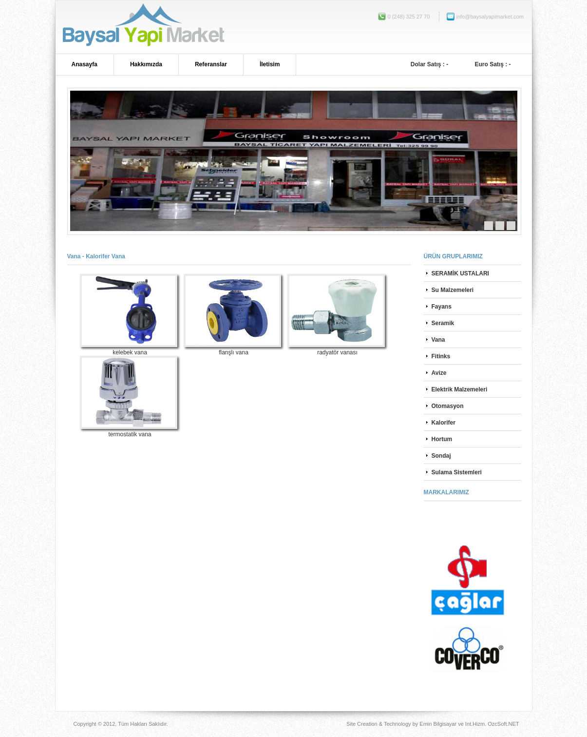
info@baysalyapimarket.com (478, 16)
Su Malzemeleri (453, 290)
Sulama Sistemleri (457, 472)
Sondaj (441, 455)
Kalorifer (443, 422)
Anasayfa (84, 64)
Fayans (442, 306)
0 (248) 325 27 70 (409, 16)
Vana (438, 339)
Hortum (442, 439)
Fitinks (441, 356)
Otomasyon (448, 406)
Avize (439, 372)
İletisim (270, 64)
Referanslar (211, 64)
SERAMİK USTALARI (460, 273)
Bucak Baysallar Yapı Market (142, 27)
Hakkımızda (146, 64)
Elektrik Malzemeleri (460, 389)
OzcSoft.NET (503, 724)
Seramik (443, 323)
